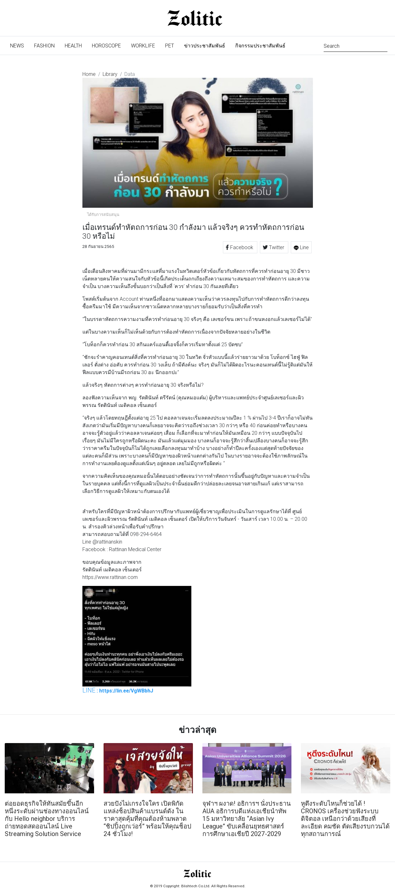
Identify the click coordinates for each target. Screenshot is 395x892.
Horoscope (106, 45)
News (19, 45)
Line (301, 247)
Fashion (44, 45)
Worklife (143, 45)
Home (89, 74)
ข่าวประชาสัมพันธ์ (204, 45)
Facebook (240, 247)
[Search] (355, 45)
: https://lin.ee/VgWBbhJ (117, 690)
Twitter (274, 247)
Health (73, 45)
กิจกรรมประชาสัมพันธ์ (260, 45)
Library (110, 74)
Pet (169, 45)
